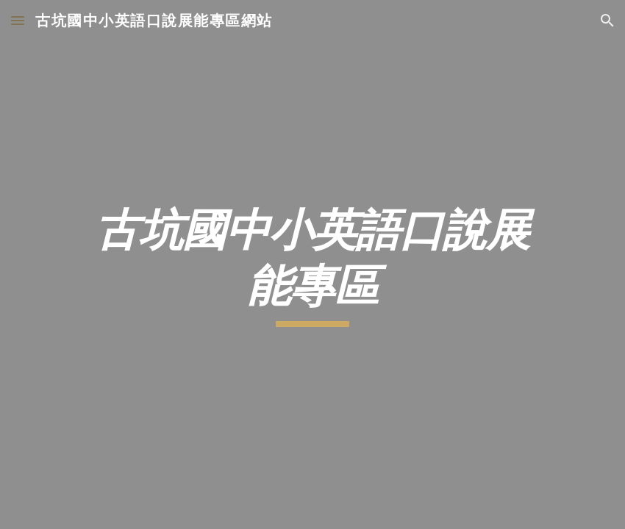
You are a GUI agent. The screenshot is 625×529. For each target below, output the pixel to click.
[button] (17, 20)
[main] (312, 264)
